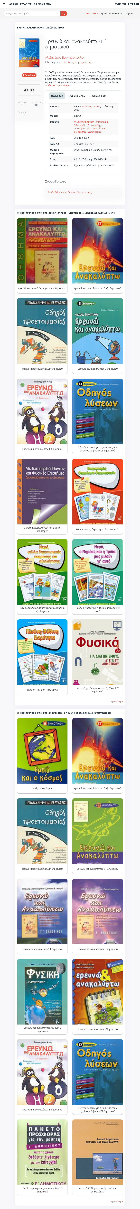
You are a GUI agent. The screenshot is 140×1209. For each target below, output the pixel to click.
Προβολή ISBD (98, 95)
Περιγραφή (57, 95)
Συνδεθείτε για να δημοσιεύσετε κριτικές (70, 192)
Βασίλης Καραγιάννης (77, 62)
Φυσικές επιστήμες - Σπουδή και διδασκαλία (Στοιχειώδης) (91, 123)
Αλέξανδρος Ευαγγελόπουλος (65, 57)
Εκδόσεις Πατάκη (91, 106)
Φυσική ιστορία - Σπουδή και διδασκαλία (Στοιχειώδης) (89, 130)
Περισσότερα (116, 701)
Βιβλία (95, 13)
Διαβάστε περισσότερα (57, 85)
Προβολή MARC (76, 95)
